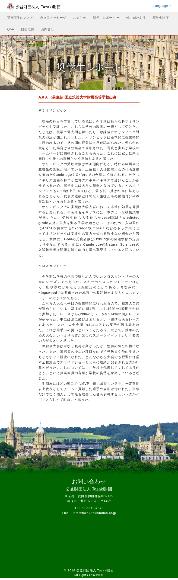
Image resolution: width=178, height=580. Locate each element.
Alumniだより (136, 17)
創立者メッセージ (53, 17)
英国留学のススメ (22, 17)
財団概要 (27, 29)
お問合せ (47, 29)
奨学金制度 (161, 17)
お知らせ (79, 17)
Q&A (10, 29)
